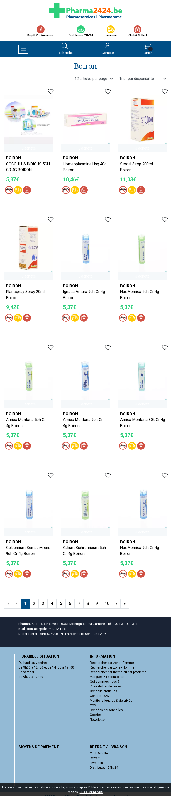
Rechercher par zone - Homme (112, 667)
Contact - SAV (100, 696)
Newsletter (98, 719)
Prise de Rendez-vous (106, 686)
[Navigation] (23, 49)
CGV (93, 705)
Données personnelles (106, 710)
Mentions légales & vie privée (111, 700)
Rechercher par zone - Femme (112, 663)
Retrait (95, 758)
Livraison (96, 763)
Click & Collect (100, 753)
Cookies (96, 715)
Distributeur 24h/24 (104, 767)
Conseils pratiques (103, 691)
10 (107, 603)
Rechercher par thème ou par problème (118, 672)
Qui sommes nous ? (104, 682)
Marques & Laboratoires (107, 677)
